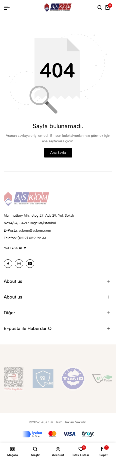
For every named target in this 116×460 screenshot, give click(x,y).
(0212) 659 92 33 (32, 238)
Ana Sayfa (58, 153)
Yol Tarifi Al (15, 248)
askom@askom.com (34, 230)
